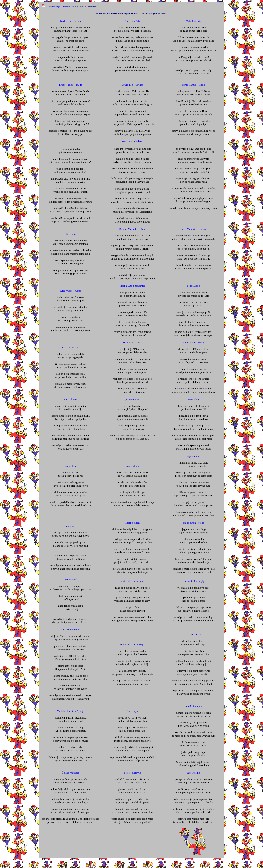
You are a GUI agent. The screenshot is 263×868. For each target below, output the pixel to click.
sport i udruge (54, 7)
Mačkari (66, 7)
